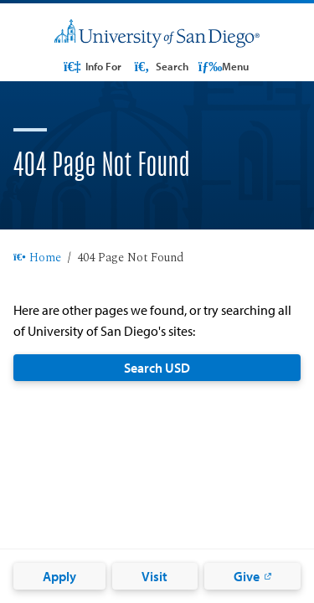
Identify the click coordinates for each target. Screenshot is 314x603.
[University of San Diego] (157, 34)
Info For (91, 66)
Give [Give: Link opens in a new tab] (247, 576)
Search (159, 66)
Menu (223, 66)
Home (37, 258)
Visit (154, 576)
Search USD (157, 367)
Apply (59, 576)
